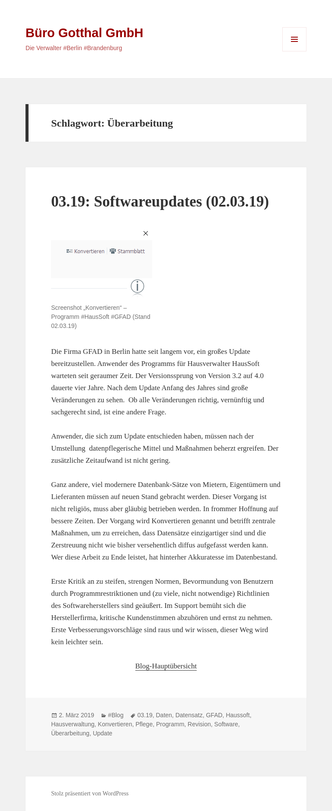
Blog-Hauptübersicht (166, 666)
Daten (164, 715)
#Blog (116, 715)
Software (226, 724)
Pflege (144, 724)
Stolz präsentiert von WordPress (89, 793)
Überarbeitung (70, 733)
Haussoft (237, 715)
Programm (170, 724)
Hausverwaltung (72, 724)
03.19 (145, 715)
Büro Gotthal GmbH (84, 33)
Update (102, 733)
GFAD (214, 715)
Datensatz (189, 715)
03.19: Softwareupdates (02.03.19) (160, 201)
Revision (199, 724)
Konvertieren (115, 724)
